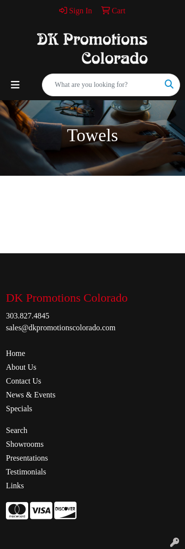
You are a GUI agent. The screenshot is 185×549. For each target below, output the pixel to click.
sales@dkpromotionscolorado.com (60, 327)
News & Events (30, 395)
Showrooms (24, 444)
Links (15, 485)
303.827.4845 (27, 316)
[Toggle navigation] (15, 85)
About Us (21, 367)
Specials (19, 408)
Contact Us (23, 381)
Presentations (27, 458)
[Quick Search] (100, 85)
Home (15, 353)
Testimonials (26, 472)
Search (17, 430)
